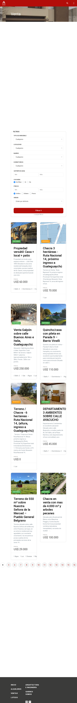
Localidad (17, 144)
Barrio (16, 153)
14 (62, 565)
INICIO (13, 685)
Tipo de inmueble (20, 135)
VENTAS (14, 693)
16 (74, 565)
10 (38, 565)
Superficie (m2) (19, 171)
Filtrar (38, 210)
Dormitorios (18, 162)
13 (56, 565)
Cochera (17, 179)
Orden (16, 197)
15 (68, 565)
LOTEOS (14, 697)
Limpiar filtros (38, 214)
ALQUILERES (16, 689)
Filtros (16, 132)
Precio (16, 186)
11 (44, 565)
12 (50, 565)
